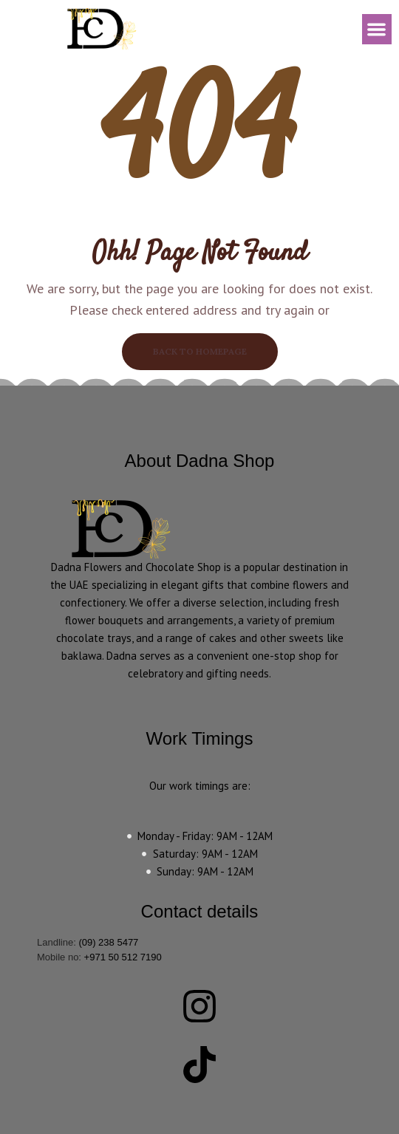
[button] (377, 29)
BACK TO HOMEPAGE (200, 351)
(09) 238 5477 (108, 942)
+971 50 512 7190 (123, 957)
